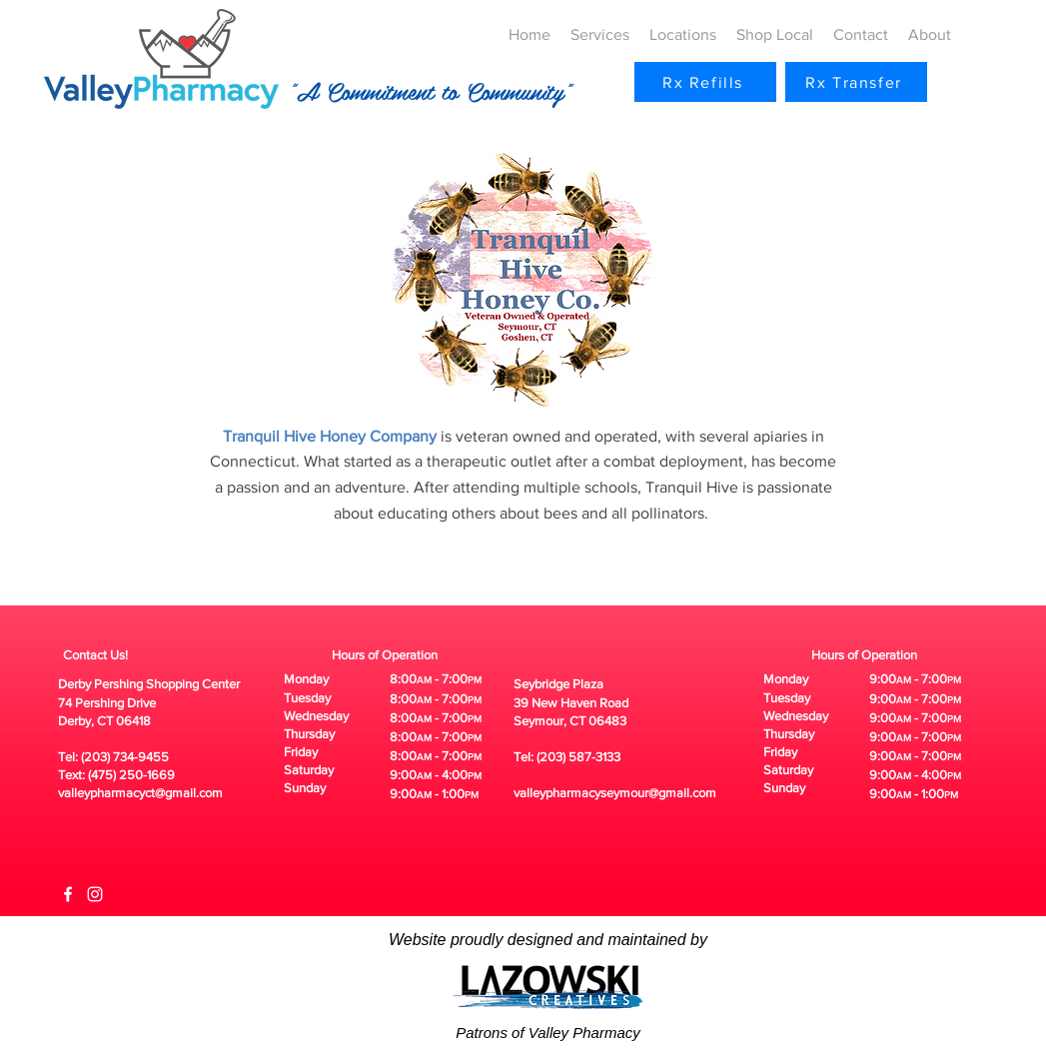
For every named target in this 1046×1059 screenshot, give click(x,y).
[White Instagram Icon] (95, 894)
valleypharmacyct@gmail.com (140, 792)
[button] (599, 35)
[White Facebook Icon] (68, 894)
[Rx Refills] (705, 82)
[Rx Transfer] (856, 82)
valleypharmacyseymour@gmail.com (615, 792)
